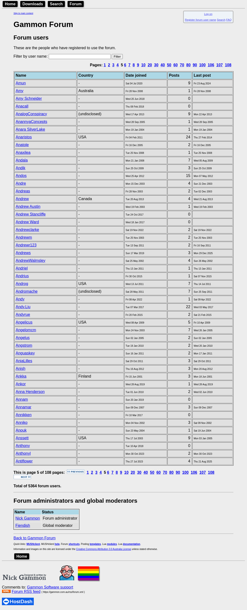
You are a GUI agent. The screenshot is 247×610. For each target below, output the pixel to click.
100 (202, 65)
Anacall (22, 106)
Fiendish (22, 525)
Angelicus (24, 322)
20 (150, 65)
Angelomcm (26, 330)
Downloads (32, 4)
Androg (22, 284)
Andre (21, 183)
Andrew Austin (28, 206)
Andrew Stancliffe (31, 214)
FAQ (229, 19)
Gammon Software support (50, 587)
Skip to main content (23, 13)
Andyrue (23, 314)
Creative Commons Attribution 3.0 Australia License (103, 549)
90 (195, 65)
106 (211, 65)
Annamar (23, 407)
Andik (20, 168)
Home (10, 4)
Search (56, 4)
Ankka (21, 376)
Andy (20, 299)
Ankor (21, 384)
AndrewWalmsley (30, 260)
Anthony (23, 446)
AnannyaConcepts (31, 122)
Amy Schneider (29, 98)
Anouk (21, 430)
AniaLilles (24, 361)
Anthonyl (23, 453)
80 (188, 65)
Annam (22, 399)
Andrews (23, 253)
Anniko (21, 422)
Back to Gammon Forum (34, 538)
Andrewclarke (27, 230)
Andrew (22, 199)
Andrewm (24, 237)
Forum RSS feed (26, 592)
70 (182, 65)
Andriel (22, 268)
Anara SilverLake (30, 129)
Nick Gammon (27, 518)
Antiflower (24, 461)
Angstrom (24, 345)
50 (169, 65)
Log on (208, 14)
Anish (20, 368)
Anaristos (24, 137)
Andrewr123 (26, 245)
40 (163, 65)
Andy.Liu (23, 307)
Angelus (23, 338)
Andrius (22, 276)
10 (143, 65)
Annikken (24, 415)
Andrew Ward (27, 222)
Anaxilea (23, 152)
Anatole (22, 145)
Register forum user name (200, 19)
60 (175, 65)
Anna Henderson (30, 392)
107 (219, 65)
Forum (76, 4)
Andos (21, 176)
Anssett (22, 438)
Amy (19, 91)
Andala (22, 160)
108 (228, 65)
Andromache (27, 291)
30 (156, 65)
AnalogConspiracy (31, 114)
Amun (21, 83)
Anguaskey (25, 353)
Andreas (23, 191)
